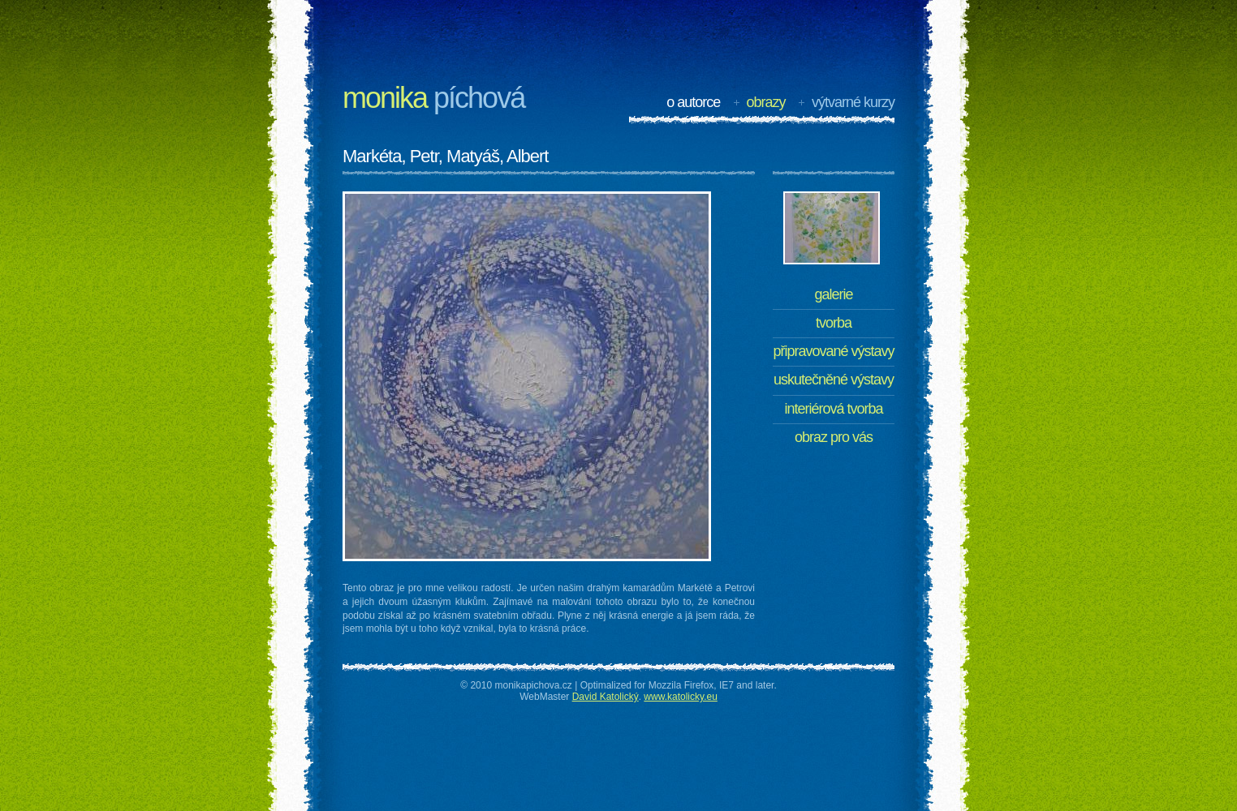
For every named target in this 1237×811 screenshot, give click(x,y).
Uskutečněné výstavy (834, 379)
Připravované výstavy (833, 351)
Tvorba (833, 323)
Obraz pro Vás (834, 437)
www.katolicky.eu (680, 696)
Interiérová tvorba (833, 409)
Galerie (833, 294)
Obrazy (766, 102)
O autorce (693, 102)
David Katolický (605, 696)
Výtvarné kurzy (853, 102)
